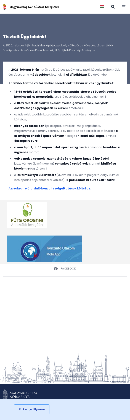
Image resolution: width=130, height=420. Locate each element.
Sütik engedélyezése (31, 409)
